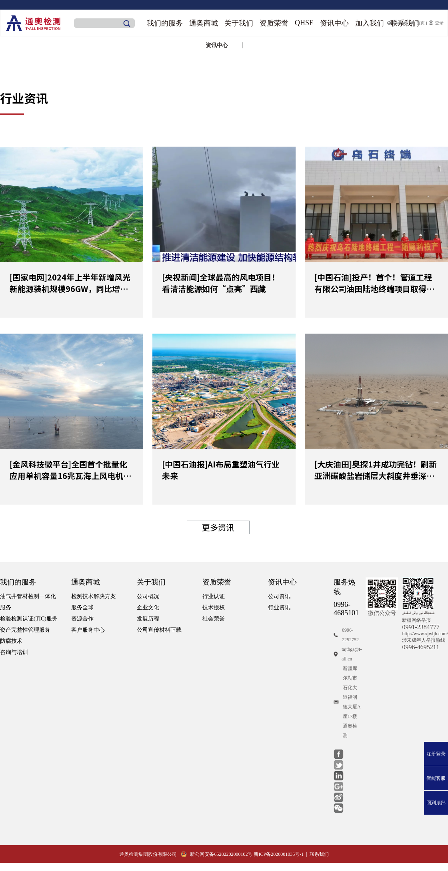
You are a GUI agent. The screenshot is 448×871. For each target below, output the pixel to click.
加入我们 (369, 23)
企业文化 (148, 607)
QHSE (304, 23)
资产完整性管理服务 (25, 630)
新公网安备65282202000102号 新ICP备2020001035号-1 (242, 854)
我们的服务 (165, 23)
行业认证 (213, 596)
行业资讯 (279, 607)
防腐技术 (11, 641)
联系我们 (319, 854)
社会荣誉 (213, 619)
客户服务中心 (88, 630)
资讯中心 (334, 23)
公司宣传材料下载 (159, 630)
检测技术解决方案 (93, 596)
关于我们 (238, 23)
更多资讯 (218, 527)
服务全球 (82, 607)
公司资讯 (279, 596)
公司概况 (148, 596)
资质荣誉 (274, 23)
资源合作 (82, 619)
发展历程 (148, 619)
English (396, 22)
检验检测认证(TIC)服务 (29, 619)
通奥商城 (203, 23)
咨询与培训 (14, 652)
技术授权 (213, 607)
